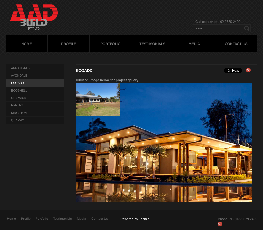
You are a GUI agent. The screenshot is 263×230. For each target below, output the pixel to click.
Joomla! (145, 219)
